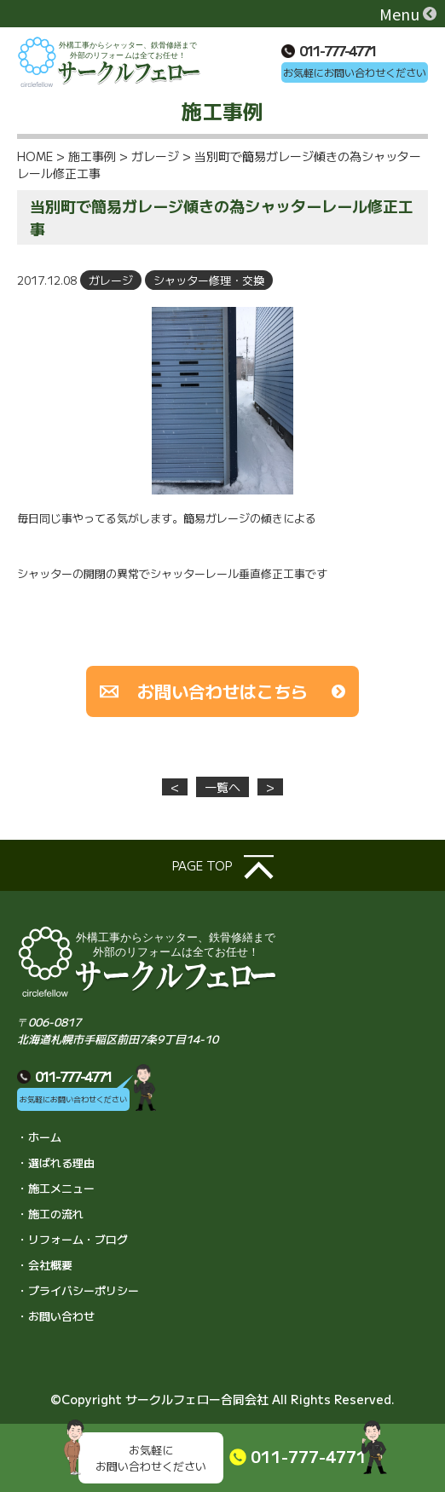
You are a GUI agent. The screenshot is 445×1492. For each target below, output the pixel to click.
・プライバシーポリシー (78, 1290)
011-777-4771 (328, 50)
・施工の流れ (50, 1214)
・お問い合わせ (56, 1316)
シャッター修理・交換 (208, 280)
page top (223, 867)
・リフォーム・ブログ (72, 1239)
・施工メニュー (56, 1188)
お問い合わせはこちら (222, 691)
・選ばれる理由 (56, 1162)
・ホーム (39, 1137)
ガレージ (111, 280)
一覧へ (222, 786)
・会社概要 (44, 1265)
